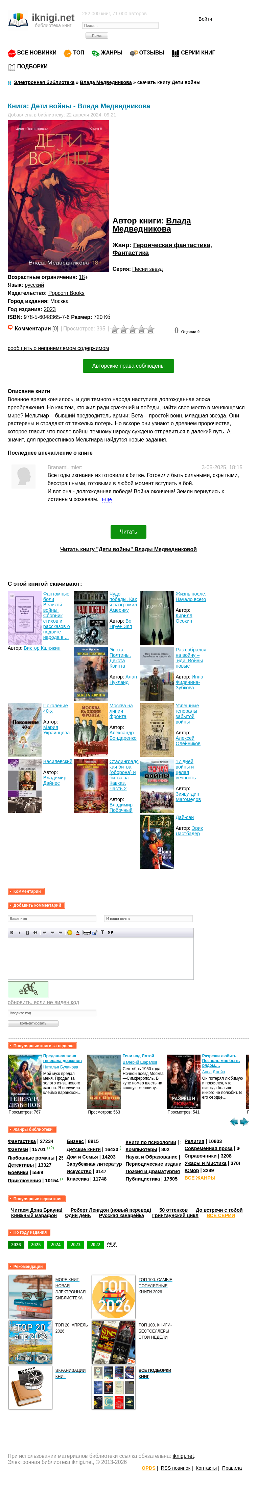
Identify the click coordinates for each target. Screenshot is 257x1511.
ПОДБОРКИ (32, 66)
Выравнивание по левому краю (45, 932)
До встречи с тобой (219, 1210)
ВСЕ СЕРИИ (221, 1215)
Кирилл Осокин (184, 618)
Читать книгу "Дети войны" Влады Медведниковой (128, 549)
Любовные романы (31, 1158)
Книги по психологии (150, 1142)
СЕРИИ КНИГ (198, 53)
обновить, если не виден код (43, 1002)
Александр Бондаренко (123, 735)
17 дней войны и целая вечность (186, 769)
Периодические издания (154, 1164)
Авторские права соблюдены (128, 366)
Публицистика (142, 1179)
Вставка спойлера (110, 932)
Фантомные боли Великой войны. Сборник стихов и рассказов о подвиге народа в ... (56, 615)
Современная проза (209, 1148)
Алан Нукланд (123, 679)
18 (82, 277)
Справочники (201, 1156)
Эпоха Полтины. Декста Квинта (120, 658)
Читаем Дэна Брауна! (37, 1210)
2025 (36, 1244)
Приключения (24, 1180)
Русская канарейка (121, 1215)
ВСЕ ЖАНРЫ (200, 1178)
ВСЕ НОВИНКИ (36, 53)
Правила (232, 1468)
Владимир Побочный (121, 807)
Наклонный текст (20, 932)
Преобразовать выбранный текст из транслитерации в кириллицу (103, 932)
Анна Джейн (213, 1072)
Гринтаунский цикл (175, 1215)
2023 (50, 309)
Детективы (21, 1165)
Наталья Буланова (60, 1067)
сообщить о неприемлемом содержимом (58, 348)
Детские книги (84, 1149)
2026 (16, 1244)
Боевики (18, 1172)
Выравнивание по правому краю (60, 932)
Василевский (57, 761)
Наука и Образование (151, 1157)
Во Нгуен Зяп (121, 623)
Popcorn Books (66, 293)
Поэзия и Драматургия (152, 1171)
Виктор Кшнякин (42, 648)
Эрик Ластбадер (189, 830)
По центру (52, 932)
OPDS (149, 1468)
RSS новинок (175, 1468)
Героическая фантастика (171, 245)
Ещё (107, 499)
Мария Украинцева (56, 730)
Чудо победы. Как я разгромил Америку (123, 602)
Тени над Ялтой (138, 1056)
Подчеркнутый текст (27, 932)
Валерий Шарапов (140, 1062)
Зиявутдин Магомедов (188, 796)
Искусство (79, 1171)
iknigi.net (183, 1456)
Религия (194, 1141)
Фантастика (131, 252)
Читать (128, 532)
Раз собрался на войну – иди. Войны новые (191, 658)
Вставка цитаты (95, 932)
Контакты (206, 1468)
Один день (78, 1215)
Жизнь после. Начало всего (191, 596)
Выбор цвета (77, 932)
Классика (78, 1179)
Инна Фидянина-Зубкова (189, 682)
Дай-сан (185, 817)
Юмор (192, 1170)
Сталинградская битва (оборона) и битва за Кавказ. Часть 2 (124, 775)
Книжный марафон (34, 1215)
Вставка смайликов (70, 932)
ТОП (78, 53)
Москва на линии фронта (121, 711)
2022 (95, 1244)
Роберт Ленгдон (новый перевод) (111, 1210)
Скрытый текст (87, 932)
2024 (56, 1244)
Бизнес (75, 1141)
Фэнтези (18, 1149)
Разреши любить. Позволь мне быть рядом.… (221, 1061)
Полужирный (12, 932)
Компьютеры (141, 1149)
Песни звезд (147, 269)
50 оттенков (173, 1210)
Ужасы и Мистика (206, 1163)
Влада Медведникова (152, 224)
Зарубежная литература (95, 1164)
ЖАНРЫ (111, 53)
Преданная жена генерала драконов (62, 1058)
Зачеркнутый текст (35, 932)
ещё (112, 1243)
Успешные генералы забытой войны (187, 714)
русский (34, 285)
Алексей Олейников (188, 740)
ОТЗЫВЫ (151, 53)
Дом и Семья (82, 1157)
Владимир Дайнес (54, 780)
